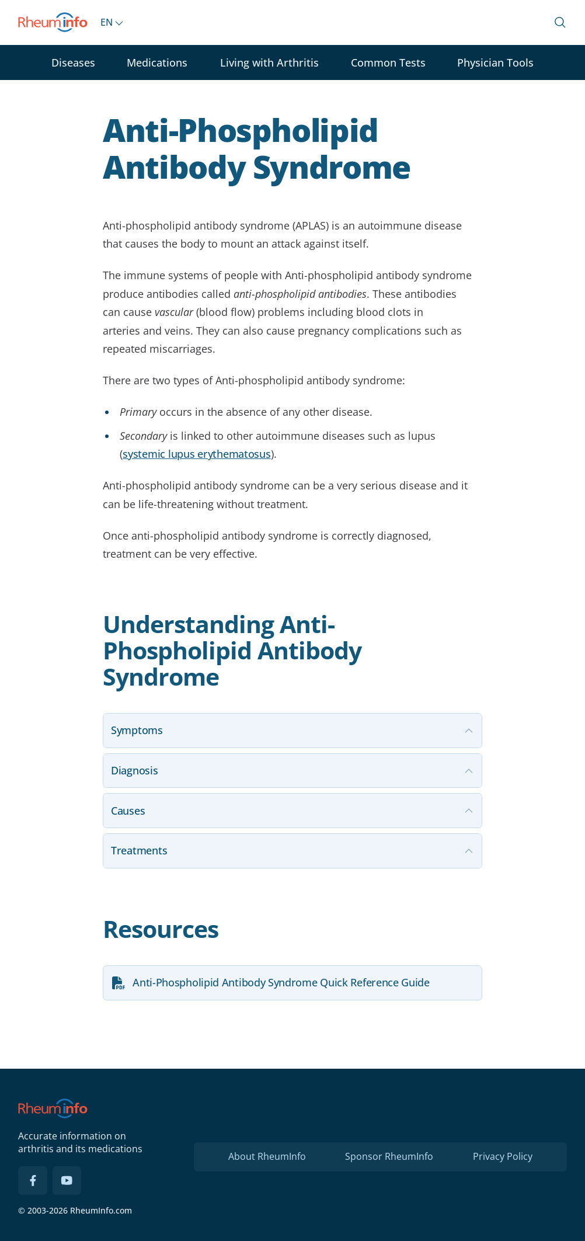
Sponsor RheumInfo (389, 1156)
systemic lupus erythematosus (196, 454)
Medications (157, 62)
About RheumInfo (267, 1156)
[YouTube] (67, 1180)
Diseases (73, 62)
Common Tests (388, 62)
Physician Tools (495, 62)
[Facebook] (32, 1180)
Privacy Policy (502, 1156)
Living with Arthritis (269, 62)
